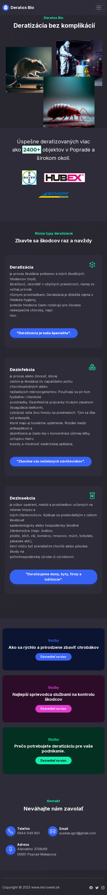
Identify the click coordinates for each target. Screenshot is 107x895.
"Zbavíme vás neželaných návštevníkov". (51, 461)
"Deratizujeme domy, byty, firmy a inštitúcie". (53, 576)
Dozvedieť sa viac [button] (53, 656)
